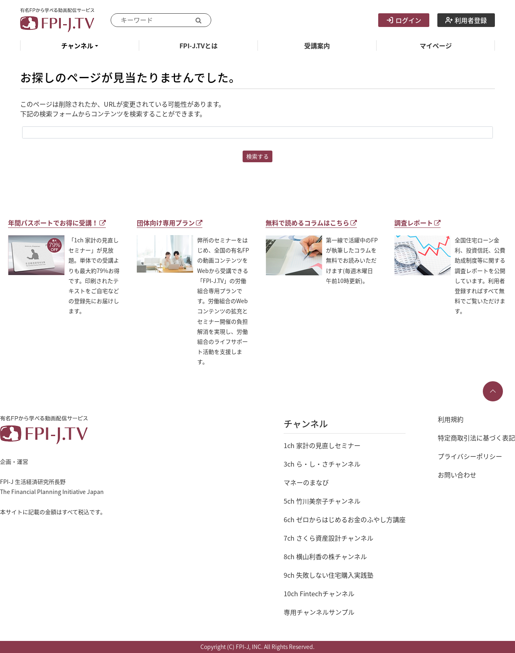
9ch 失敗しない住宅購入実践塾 (328, 575)
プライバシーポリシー (470, 456)
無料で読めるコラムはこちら (311, 222)
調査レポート (417, 222)
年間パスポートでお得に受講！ (57, 222)
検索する (257, 156)
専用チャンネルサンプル (319, 612)
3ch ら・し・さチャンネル (322, 464)
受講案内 (317, 45)
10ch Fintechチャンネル (319, 593)
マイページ (436, 45)
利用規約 (451, 419)
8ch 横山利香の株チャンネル (325, 556)
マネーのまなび (306, 482)
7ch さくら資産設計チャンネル (328, 538)
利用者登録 (466, 20)
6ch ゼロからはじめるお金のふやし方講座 (345, 519)
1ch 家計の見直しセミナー (322, 445)
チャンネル (77, 45)
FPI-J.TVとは (198, 45)
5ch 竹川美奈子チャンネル (322, 501)
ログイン (403, 20)
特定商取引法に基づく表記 (476, 437)
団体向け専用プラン (169, 222)
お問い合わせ (457, 474)
